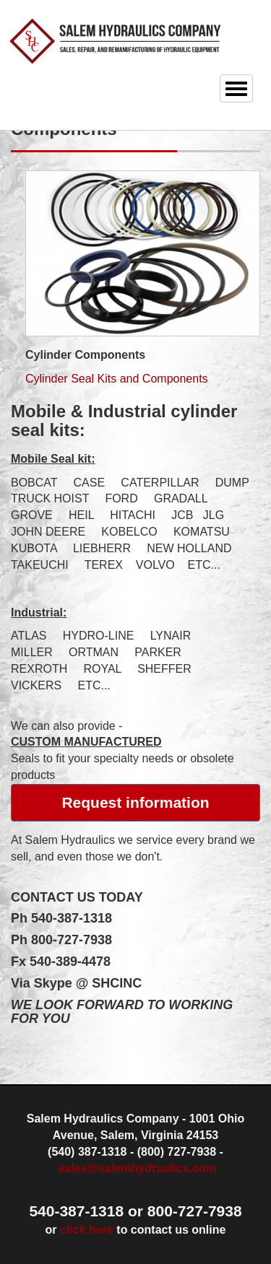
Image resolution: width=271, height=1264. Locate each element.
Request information (135, 802)
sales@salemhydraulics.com (137, 1168)
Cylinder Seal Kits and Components (116, 378)
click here (86, 1230)
